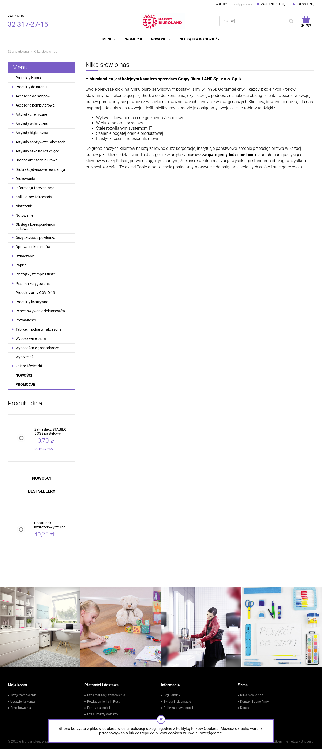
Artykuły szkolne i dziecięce (37, 151)
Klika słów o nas (251, 695)
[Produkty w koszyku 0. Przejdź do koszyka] (305, 21)
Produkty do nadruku (33, 87)
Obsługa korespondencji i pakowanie (36, 226)
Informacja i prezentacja (35, 188)
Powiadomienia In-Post (103, 701)
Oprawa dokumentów (33, 247)
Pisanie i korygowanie (33, 283)
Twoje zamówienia (23, 695)
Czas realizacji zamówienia (106, 695)
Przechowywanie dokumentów (40, 311)
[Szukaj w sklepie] (253, 21)
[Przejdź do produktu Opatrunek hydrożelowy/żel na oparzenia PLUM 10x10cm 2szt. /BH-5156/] (53, 525)
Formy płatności (98, 708)
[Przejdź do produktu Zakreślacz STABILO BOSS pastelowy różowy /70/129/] (53, 431)
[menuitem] (109, 39)
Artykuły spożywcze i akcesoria (41, 142)
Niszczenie (24, 206)
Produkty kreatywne (32, 302)
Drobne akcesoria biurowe (36, 160)
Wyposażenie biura (31, 338)
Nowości (24, 375)
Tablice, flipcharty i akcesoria (39, 329)
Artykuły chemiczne (31, 114)
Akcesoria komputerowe (35, 105)
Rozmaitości (26, 320)
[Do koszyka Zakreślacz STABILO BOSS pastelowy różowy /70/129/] (43, 448)
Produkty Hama (28, 78)
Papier (21, 265)
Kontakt (245, 708)
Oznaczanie (25, 256)
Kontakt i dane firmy (254, 701)
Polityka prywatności (178, 708)
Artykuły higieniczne (32, 133)
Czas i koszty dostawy (102, 714)
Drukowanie (25, 178)
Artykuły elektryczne (32, 124)
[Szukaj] (291, 21)
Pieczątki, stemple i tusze (36, 274)
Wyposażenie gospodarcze (37, 348)
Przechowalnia (20, 708)
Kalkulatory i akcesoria (34, 197)
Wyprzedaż (24, 357)
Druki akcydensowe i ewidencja (40, 169)
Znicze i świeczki (29, 366)
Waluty (221, 4)
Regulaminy (172, 695)
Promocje (25, 384)
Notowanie (24, 215)
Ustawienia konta (22, 701)
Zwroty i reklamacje (177, 701)
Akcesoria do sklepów (33, 96)
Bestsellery (41, 491)
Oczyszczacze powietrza (35, 238)
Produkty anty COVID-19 (35, 293)
